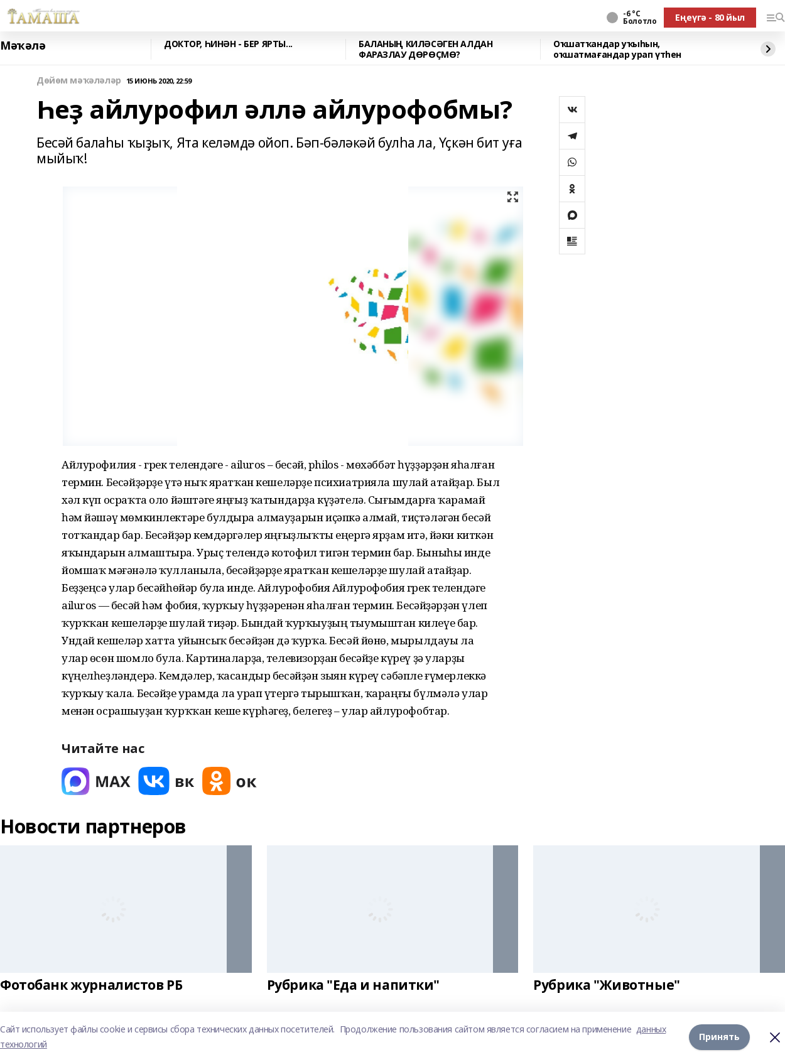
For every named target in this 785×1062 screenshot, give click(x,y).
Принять (719, 1037)
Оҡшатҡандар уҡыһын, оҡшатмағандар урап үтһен (617, 49)
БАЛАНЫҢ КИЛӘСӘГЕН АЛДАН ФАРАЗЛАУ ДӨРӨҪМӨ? (425, 49)
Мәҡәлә (22, 46)
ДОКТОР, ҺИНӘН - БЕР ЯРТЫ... (228, 44)
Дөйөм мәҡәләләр (78, 80)
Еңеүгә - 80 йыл (710, 17)
